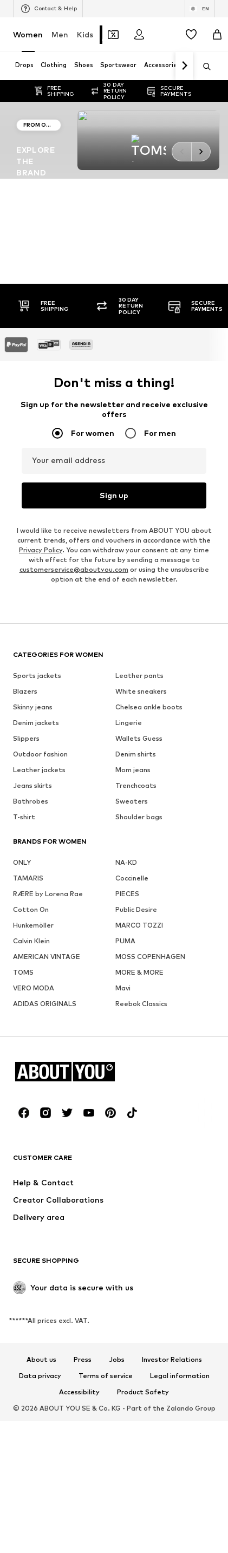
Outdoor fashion (40, 929)
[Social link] (23, 1288)
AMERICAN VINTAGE (46, 1132)
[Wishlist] (191, 34)
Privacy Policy (40, 725)
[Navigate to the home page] (72, 1247)
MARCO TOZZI (139, 1101)
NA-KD (126, 1038)
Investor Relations (172, 1535)
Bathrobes (30, 977)
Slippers (26, 914)
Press (83, 1535)
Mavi (123, 1163)
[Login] (139, 34)
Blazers (25, 867)
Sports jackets (37, 851)
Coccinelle (131, 1053)
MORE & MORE (139, 1148)
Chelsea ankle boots (149, 882)
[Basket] (217, 34)
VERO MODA (33, 1163)
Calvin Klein (31, 1116)
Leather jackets (39, 945)
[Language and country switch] (199, 8)
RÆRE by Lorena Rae (48, 1069)
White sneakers (141, 867)
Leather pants (139, 851)
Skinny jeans (33, 882)
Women (28, 34)
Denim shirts (135, 929)
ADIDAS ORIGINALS (44, 1179)
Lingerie (128, 898)
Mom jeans (133, 945)
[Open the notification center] (165, 34)
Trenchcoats (136, 961)
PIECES (127, 1069)
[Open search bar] (203, 66)
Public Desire (136, 1085)
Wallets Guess (138, 914)
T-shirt (24, 992)
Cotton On (31, 1085)
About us (41, 1535)
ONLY (22, 1038)
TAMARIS (28, 1053)
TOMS (23, 1148)
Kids (85, 34)
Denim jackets (36, 898)
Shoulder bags (138, 992)
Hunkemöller (33, 1101)
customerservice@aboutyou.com (73, 745)
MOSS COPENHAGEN (150, 1132)
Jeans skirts (32, 961)
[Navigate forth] (184, 66)
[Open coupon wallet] (113, 34)
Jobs (117, 1535)
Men (59, 34)
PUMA (125, 1116)
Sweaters (131, 977)
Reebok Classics (141, 1179)
